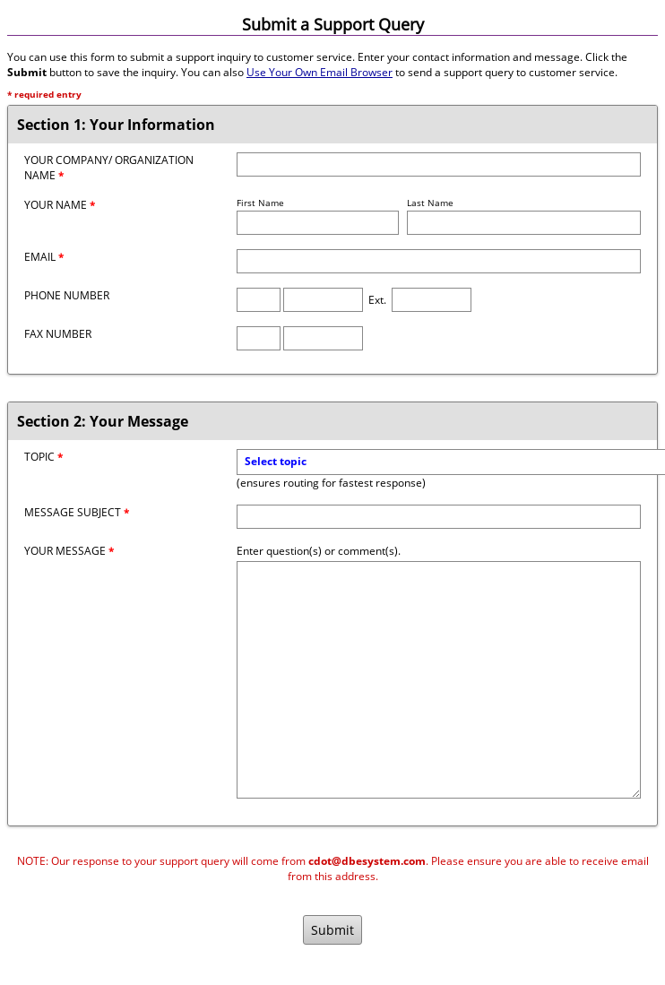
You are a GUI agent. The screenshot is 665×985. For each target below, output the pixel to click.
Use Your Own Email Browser (319, 72)
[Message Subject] (439, 517)
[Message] (439, 680)
